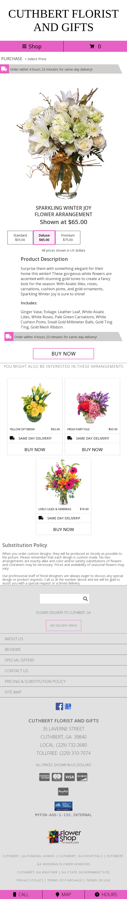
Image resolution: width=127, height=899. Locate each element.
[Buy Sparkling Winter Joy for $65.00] (63, 353)
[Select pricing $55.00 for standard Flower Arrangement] (20, 237)
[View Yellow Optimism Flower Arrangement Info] (34, 402)
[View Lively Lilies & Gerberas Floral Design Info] (63, 482)
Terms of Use (98, 880)
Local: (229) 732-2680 (63, 745)
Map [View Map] (63, 894)
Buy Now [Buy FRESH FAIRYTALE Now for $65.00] (92, 449)
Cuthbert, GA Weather (37, 872)
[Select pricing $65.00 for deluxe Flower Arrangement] (44, 237)
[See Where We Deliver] (63, 625)
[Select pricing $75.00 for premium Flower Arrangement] (68, 237)
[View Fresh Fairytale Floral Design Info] (92, 402)
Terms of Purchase (64, 880)
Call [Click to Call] (21, 894)
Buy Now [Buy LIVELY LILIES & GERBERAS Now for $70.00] (63, 529)
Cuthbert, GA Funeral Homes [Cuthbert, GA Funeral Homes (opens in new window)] (29, 856)
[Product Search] (64, 598)
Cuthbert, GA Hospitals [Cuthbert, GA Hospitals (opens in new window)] (81, 856)
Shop (32, 46)
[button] (63, 806)
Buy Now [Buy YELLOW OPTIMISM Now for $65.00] (34, 449)
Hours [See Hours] (106, 894)
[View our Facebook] (59, 708)
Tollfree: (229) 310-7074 (63, 753)
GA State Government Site (86, 872)
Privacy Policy (30, 880)
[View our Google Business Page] (68, 708)
